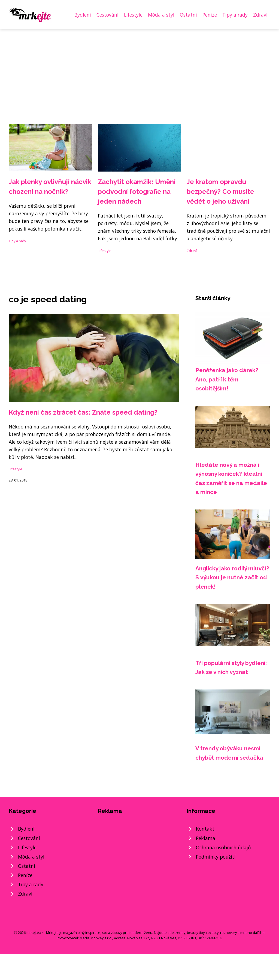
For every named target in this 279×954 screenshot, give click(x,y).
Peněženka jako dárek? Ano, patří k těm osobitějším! (226, 379)
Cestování (107, 14)
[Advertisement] (139, 70)
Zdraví (260, 14)
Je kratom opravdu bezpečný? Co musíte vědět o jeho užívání (220, 191)
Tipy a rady (235, 14)
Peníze (209, 14)
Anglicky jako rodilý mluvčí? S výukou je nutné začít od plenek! (232, 577)
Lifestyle (133, 14)
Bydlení (82, 14)
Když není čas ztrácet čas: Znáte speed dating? (83, 412)
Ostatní (188, 14)
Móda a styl (161, 14)
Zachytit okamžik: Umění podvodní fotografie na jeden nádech (136, 191)
